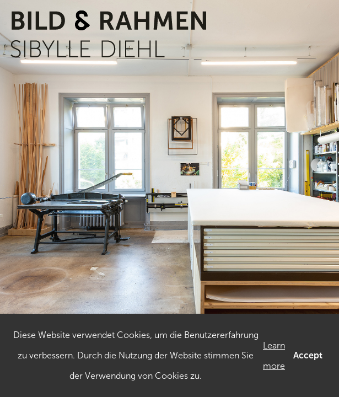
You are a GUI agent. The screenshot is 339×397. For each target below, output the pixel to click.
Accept (307, 355)
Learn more (274, 356)
